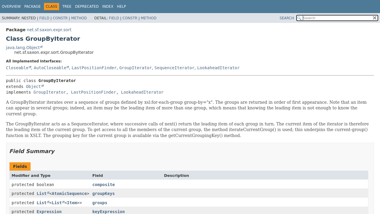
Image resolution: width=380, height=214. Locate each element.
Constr (60, 18)
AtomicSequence (69, 193)
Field (44, 18)
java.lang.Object (23, 47)
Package (32, 6)
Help (121, 6)
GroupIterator (135, 67)
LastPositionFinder (94, 67)
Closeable (17, 67)
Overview (11, 6)
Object (33, 86)
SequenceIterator (174, 67)
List (42, 193)
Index (107, 6)
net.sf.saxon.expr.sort (49, 29)
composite (103, 184)
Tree (67, 6)
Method (79, 18)
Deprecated (87, 6)
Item (72, 202)
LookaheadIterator (218, 67)
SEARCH (287, 18)
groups (99, 202)
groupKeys (103, 193)
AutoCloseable (50, 67)
